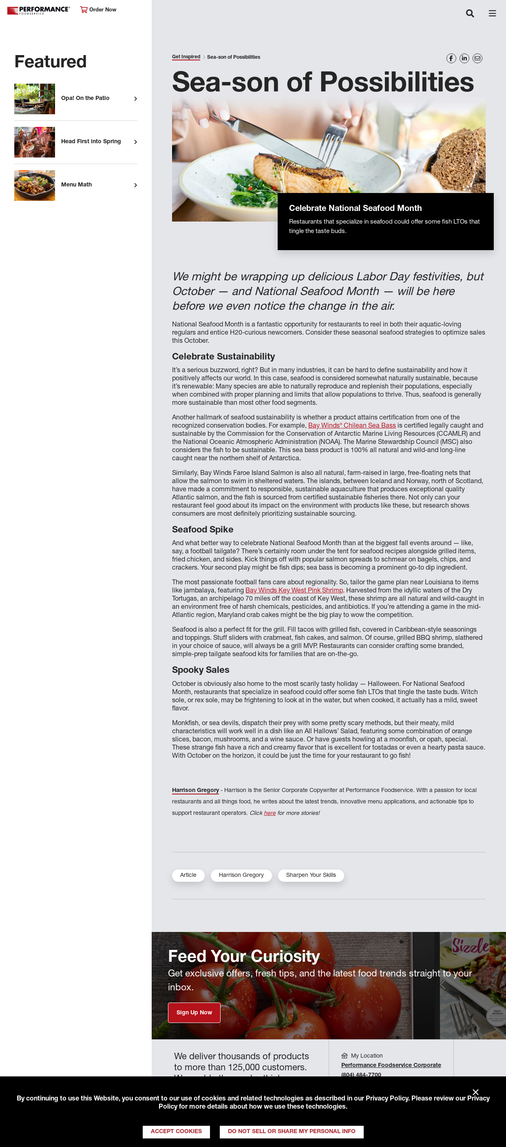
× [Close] (475, 1092)
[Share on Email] (477, 58)
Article (188, 876)
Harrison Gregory (195, 791)
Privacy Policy (387, 1099)
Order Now (98, 10)
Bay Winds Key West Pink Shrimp (294, 591)
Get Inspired (186, 57)
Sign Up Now (194, 1013)
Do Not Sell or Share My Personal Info (292, 1132)
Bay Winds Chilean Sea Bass (352, 426)
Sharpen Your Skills (311, 876)
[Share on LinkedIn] (464, 58)
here (270, 813)
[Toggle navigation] (470, 14)
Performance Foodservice (39, 11)
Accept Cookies (176, 1132)
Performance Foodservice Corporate (391, 1066)
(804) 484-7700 (361, 1075)
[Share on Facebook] (451, 58)
